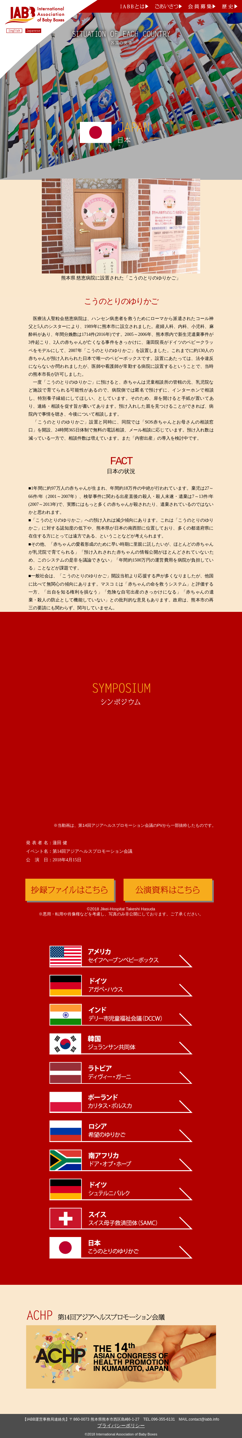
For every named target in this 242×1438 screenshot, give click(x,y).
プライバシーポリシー (121, 1425)
